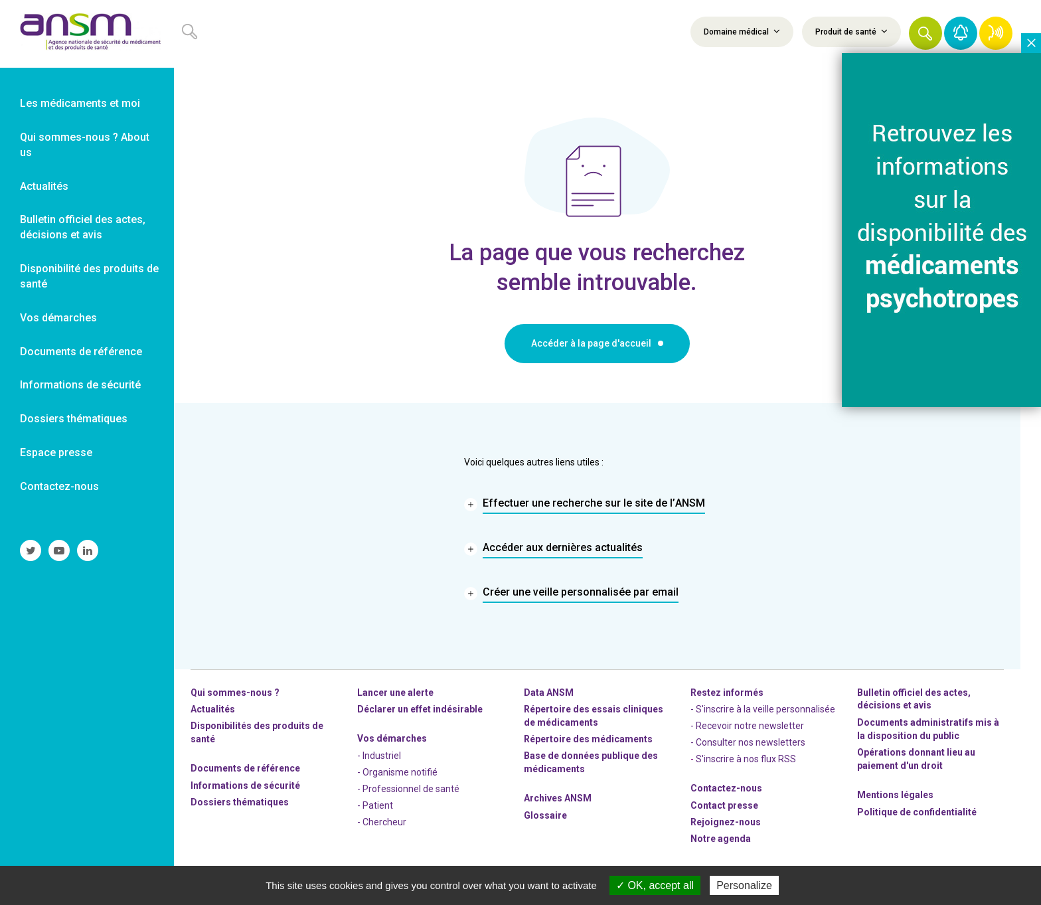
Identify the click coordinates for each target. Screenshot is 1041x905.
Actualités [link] (44, 186)
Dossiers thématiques (240, 802)
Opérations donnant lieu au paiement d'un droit (916, 759)
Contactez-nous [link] (59, 486)
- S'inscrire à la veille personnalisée (762, 709)
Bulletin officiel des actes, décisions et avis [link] (82, 227)
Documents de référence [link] (81, 351)
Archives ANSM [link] (558, 798)
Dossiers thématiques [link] (73, 418)
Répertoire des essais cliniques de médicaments (593, 716)
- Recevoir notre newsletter (747, 725)
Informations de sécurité (245, 785)
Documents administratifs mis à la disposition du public (928, 729)
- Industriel (379, 755)
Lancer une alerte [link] (395, 692)
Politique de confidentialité (917, 812)
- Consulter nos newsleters (747, 742)
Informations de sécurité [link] (80, 384)
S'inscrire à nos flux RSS (746, 759)
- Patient (375, 805)
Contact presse (724, 805)
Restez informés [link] (726, 692)
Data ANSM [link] (549, 692)
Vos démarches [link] (58, 317)
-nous (725, 822)
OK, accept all (655, 885)
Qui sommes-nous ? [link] (235, 692)
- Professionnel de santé (408, 788)
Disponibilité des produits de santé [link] (89, 276)
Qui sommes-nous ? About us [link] (84, 145)
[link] (87, 34)
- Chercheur (381, 822)
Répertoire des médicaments (588, 739)
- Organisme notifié (397, 772)
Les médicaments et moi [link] (80, 103)
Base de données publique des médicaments (591, 762)
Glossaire (545, 815)
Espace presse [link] (56, 452)
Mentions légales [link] (895, 794)
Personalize (744, 885)
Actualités (213, 709)
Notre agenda (720, 838)
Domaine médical (742, 31)
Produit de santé (851, 31)
